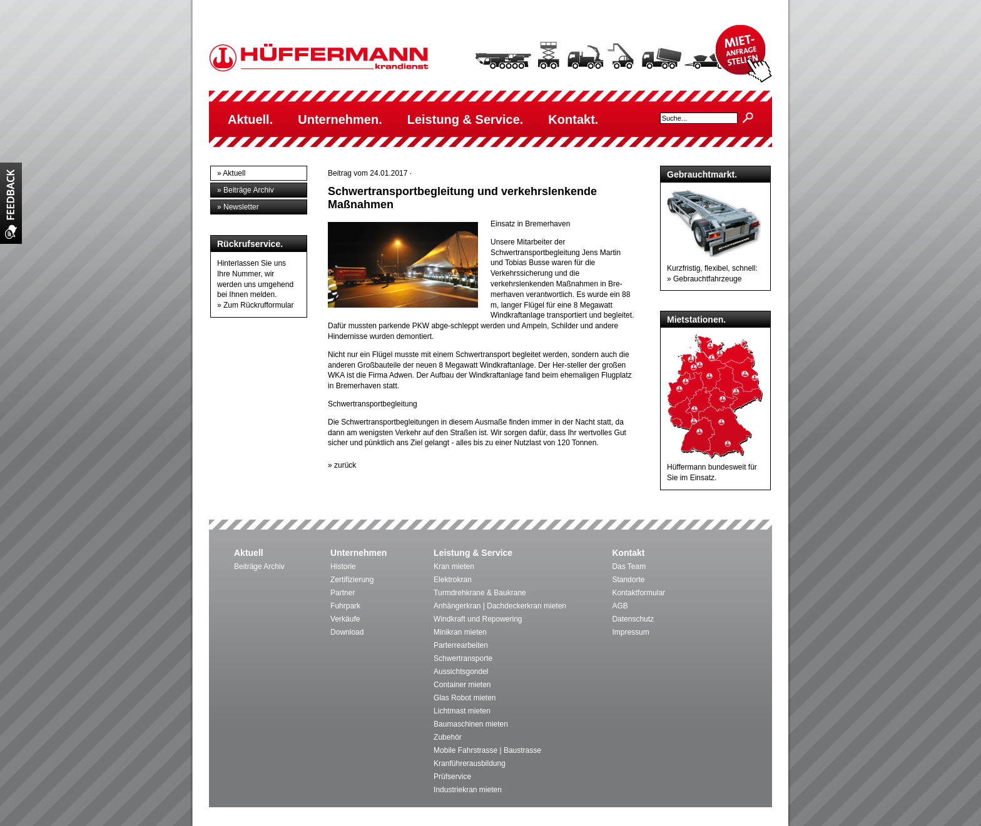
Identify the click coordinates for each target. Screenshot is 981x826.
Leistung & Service (473, 553)
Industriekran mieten (468, 789)
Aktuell (248, 553)
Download (346, 632)
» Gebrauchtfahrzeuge (704, 278)
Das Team (629, 566)
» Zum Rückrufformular (255, 305)
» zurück (342, 465)
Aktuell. (250, 119)
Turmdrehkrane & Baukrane (480, 592)
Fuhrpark (345, 606)
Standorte (628, 579)
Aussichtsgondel (461, 671)
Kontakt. (573, 119)
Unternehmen (358, 553)
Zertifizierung (352, 579)
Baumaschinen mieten (471, 724)
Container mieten (462, 684)
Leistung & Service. (465, 119)
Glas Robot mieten (465, 697)
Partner (342, 592)
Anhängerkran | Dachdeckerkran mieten (500, 606)
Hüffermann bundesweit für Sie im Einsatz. (715, 467)
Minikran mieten (460, 632)
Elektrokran (453, 579)
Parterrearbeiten (461, 645)
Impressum (630, 632)
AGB (620, 606)
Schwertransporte (463, 658)
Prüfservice (452, 776)
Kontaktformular (638, 592)
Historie (343, 566)
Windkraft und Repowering (478, 619)
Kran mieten (454, 566)
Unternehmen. (340, 119)
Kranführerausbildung (470, 763)
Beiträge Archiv (259, 566)
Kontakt (628, 553)
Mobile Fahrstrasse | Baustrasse (487, 750)
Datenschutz (633, 619)
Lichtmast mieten (462, 711)
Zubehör (448, 737)
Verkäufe (345, 619)
